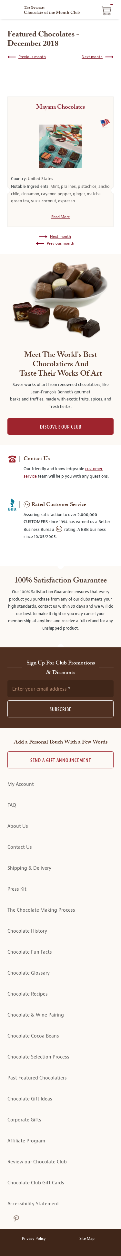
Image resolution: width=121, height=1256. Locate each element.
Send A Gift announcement (60, 760)
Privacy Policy (34, 1238)
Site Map (87, 1238)
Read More (60, 216)
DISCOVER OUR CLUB (60, 427)
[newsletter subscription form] (60, 688)
